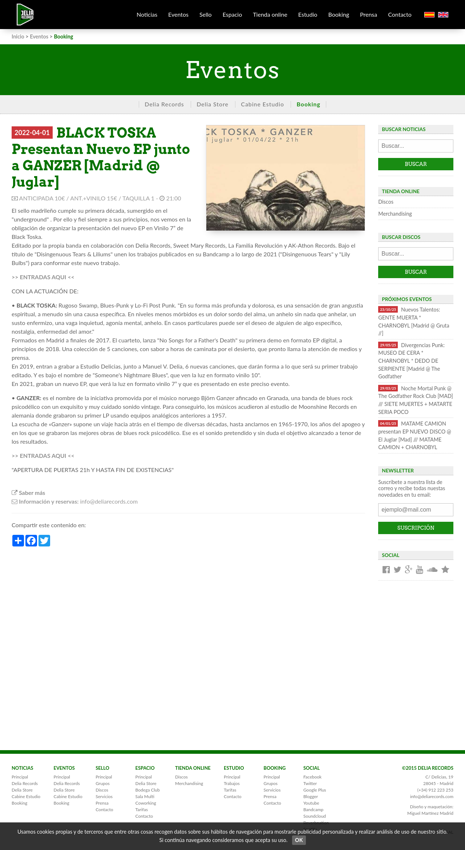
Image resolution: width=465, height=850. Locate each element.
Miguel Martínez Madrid (430, 813)
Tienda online (270, 14)
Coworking (146, 803)
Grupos (102, 783)
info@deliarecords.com (431, 796)
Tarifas (142, 809)
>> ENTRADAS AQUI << (43, 276)
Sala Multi (145, 796)
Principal (20, 777)
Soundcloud (314, 816)
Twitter (310, 783)
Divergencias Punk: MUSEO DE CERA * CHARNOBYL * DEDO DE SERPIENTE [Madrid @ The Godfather (411, 360)
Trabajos (232, 783)
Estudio (308, 14)
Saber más (28, 492)
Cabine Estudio (262, 104)
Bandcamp (313, 809)
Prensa (368, 14)
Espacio (232, 14)
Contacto (400, 14)
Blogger (310, 796)
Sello (205, 14)
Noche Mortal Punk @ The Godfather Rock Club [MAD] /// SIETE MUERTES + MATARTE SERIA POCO (415, 400)
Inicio (18, 36)
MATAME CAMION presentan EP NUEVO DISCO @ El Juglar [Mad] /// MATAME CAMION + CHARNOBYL (414, 435)
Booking (338, 14)
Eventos (178, 14)
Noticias (147, 14)
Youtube (311, 803)
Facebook (312, 777)
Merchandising (395, 214)
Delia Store (213, 104)
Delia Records (164, 104)
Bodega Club (148, 790)
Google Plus (314, 790)
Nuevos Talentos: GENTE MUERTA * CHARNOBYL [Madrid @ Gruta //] (413, 321)
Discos (385, 202)
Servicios (104, 796)
